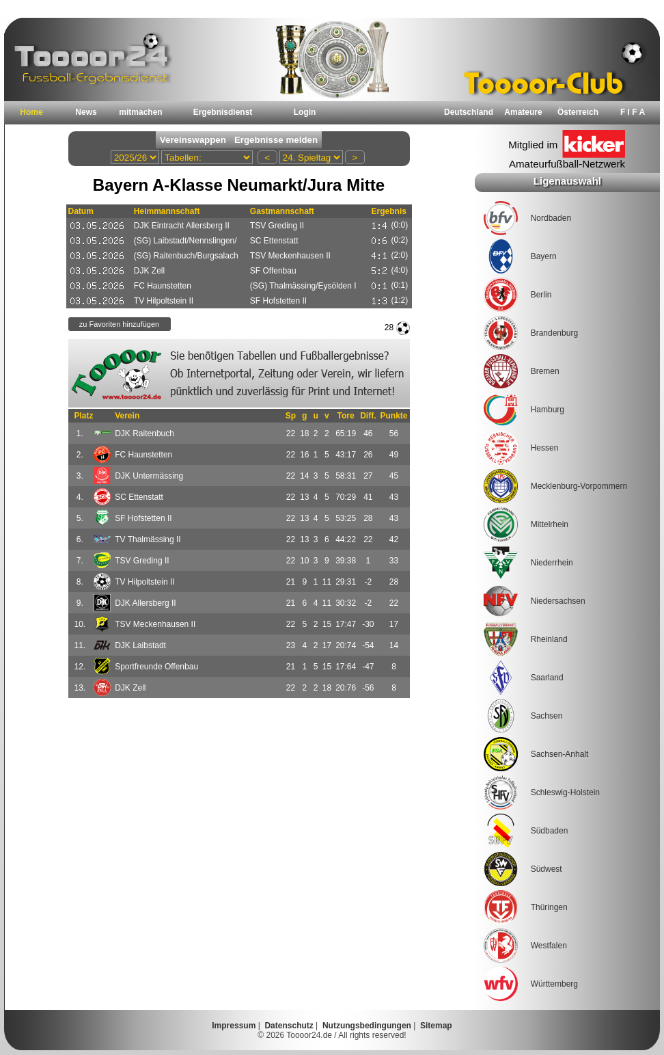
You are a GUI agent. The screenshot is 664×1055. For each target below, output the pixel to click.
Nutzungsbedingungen (366, 1025)
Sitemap (436, 1025)
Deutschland (468, 112)
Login (305, 112)
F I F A (632, 112)
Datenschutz (288, 1025)
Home (31, 112)
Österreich (577, 112)
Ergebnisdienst (223, 112)
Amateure (523, 112)
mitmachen (140, 112)
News (85, 112)
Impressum (233, 1025)
